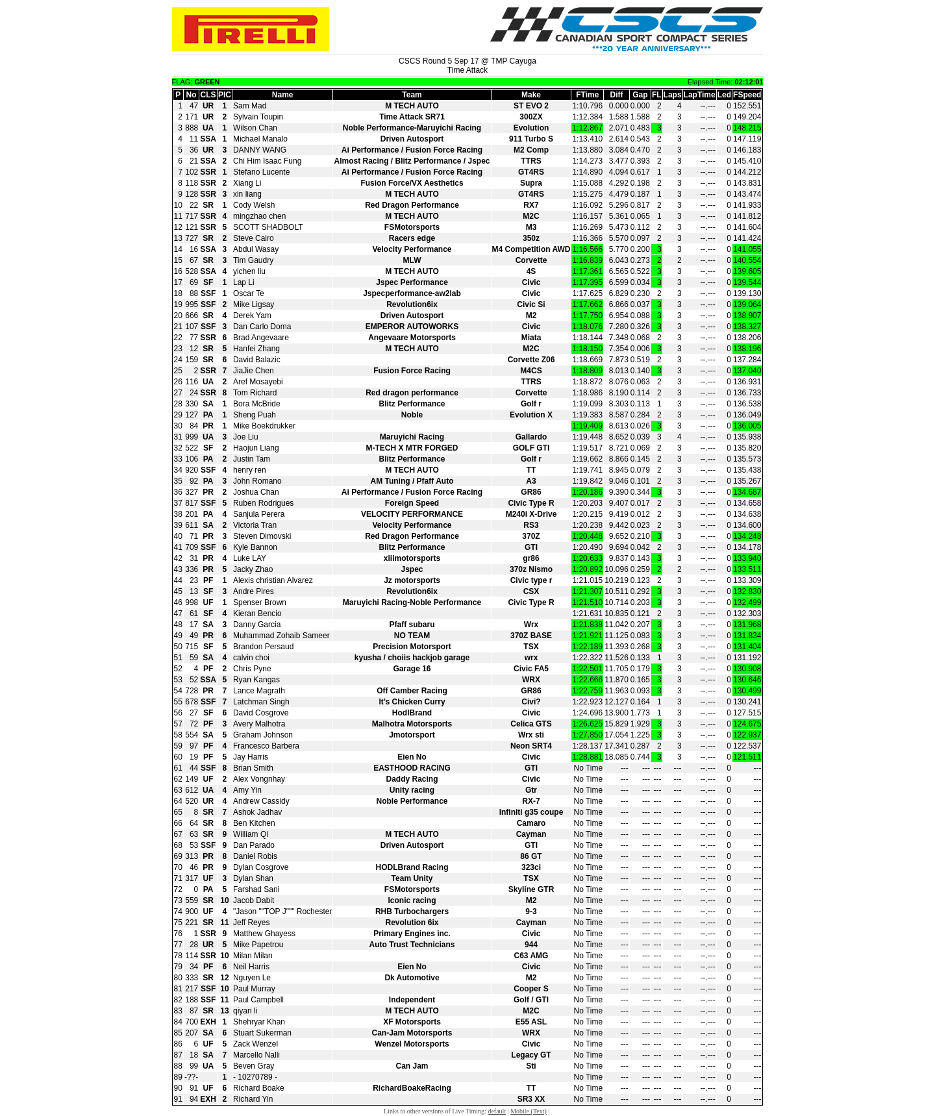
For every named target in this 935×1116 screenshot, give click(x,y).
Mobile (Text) (528, 1111)
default (497, 1111)
